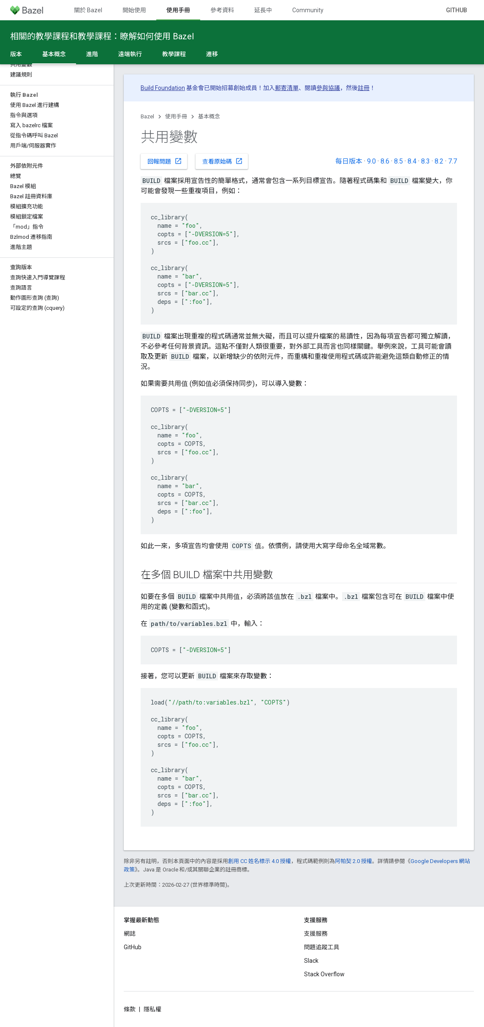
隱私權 (152, 1009)
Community (308, 10)
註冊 (364, 88)
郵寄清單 (287, 88)
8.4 (412, 161)
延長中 (263, 10)
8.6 (385, 161)
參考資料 (222, 10)
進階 (92, 54)
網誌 (130, 933)
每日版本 (348, 161)
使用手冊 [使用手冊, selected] (178, 10)
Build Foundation (163, 88)
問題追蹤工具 (322, 947)
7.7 (452, 161)
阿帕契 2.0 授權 (353, 861)
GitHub (456, 10)
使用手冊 (176, 116)
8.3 (425, 161)
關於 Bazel (88, 10)
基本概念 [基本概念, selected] (54, 54)
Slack (311, 960)
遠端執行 (130, 54)
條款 (130, 1009)
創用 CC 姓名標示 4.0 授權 (259, 861)
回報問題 (164, 161)
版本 (16, 54)
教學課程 (174, 54)
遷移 (212, 54)
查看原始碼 (222, 161)
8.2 (439, 161)
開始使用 (134, 10)
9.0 (371, 161)
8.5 (398, 161)
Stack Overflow (324, 974)
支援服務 (316, 933)
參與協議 (328, 88)
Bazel (147, 116)
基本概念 (209, 116)
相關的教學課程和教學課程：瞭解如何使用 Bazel (102, 36)
